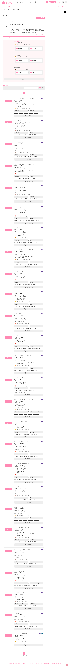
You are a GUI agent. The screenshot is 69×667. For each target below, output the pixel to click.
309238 (22, 1)
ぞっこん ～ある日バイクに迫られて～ (23, 355)
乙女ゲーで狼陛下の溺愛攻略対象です (23, 549)
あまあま (16, 134)
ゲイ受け (32, 370)
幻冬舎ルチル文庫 (22, 125)
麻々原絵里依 (22, 187)
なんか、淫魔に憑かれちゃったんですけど (23, 42)
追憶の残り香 (17, 613)
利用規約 (19, 663)
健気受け (16, 198)
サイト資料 (15, 663)
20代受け (35, 134)
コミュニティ (34, 6)
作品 (9, 6)
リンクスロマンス (22, 491)
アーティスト (21, 6)
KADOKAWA (20, 359)
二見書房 (19, 101)
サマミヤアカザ (23, 488)
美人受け (20, 220)
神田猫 (21, 143)
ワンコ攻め (35, 242)
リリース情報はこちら (53, 663)
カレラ (59, 663)
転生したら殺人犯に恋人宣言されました (23, 399)
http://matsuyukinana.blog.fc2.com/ (17, 21)
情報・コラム (60, 6)
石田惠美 (22, 443)
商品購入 (27, 115)
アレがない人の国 (18, 377)
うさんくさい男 (18, 291)
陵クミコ (22, 550)
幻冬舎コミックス (21, 123)
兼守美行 (22, 357)
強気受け (30, 284)
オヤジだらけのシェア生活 (20, 421)
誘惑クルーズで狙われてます (21, 441)
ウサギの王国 (17, 55)
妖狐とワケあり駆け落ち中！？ (21, 507)
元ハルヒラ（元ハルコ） (25, 122)
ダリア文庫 (21, 597)
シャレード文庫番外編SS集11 (21, 633)
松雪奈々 (16, 100)
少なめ (35, 198)
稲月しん (16, 635)
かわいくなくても (18, 185)
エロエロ (16, 113)
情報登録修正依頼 (39, 34)
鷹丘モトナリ (22, 572)
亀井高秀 (22, 465)
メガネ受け (30, 434)
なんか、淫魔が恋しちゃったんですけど (23, 249)
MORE (23, 79)
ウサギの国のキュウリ (19, 228)
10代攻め (30, 242)
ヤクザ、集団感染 (18, 271)
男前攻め (31, 113)
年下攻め (21, 113)
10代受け (25, 348)
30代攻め (35, 284)
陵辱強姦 (26, 113)
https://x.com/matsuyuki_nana (16, 24)
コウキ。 (22, 229)
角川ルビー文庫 (22, 360)
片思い (31, 499)
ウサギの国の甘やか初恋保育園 (21, 463)
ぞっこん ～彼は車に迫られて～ (21, 527)
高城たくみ (22, 100)
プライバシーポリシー (38, 663)
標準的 (25, 134)
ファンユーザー (40, 17)
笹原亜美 (22, 401)
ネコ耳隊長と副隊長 (19, 571)
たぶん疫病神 (17, 313)
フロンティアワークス (22, 596)
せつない (16, 156)
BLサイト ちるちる (40, 665)
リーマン (30, 605)
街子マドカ (22, 207)
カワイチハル (22, 379)
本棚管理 (8, 100)
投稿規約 (24, 663)
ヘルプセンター (30, 663)
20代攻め (36, 113)
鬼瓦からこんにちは (19, 335)
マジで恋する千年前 (19, 486)
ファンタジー (31, 390)
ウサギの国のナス (18, 142)
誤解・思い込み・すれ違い (21, 392)
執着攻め (21, 134)
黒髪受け (26, 456)
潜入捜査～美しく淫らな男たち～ (22, 592)
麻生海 (21, 423)
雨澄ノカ (22, 614)
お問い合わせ (45, 663)
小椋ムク (22, 315)
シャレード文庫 (22, 103)
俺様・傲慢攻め (31, 220)
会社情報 (10, 663)
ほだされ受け (36, 414)
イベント (47, 6)
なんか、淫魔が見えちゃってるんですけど (24, 164)
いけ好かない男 (17, 67)
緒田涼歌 (22, 594)
